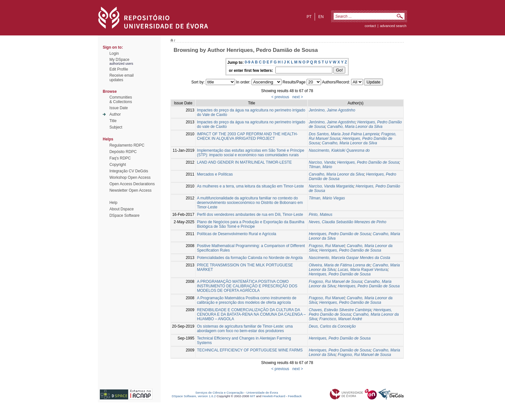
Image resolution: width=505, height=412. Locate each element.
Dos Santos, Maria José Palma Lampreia (344, 134)
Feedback (295, 396)
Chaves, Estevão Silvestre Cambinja (340, 310)
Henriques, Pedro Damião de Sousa (368, 162)
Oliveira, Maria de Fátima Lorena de (339, 265)
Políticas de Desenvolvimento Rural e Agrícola (236, 234)
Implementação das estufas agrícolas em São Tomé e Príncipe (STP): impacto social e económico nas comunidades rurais (250, 152)
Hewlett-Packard (273, 396)
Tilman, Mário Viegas (327, 198)
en (321, 16)
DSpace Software (124, 215)
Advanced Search (393, 26)
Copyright (118, 164)
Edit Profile (119, 69)
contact (370, 26)
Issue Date (119, 108)
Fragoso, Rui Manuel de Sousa (335, 281)
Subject (116, 127)
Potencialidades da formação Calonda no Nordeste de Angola (249, 257)
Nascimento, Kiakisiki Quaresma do (339, 150)
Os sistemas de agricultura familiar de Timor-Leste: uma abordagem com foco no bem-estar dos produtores (244, 328)
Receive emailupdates (122, 77)
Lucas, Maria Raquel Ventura (363, 269)
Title (113, 121)
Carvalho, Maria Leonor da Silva (354, 126)
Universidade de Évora (262, 392)
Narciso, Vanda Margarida (331, 186)
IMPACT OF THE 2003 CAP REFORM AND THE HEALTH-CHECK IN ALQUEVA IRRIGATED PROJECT (247, 136)
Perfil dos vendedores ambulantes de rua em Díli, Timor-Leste (250, 214)
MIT (252, 396)
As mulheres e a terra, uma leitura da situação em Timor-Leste (250, 186)
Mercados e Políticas (215, 174)
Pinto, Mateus (320, 214)
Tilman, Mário (320, 167)
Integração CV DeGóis (129, 171)
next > (297, 97)
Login (114, 53)
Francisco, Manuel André (340, 319)
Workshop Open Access (130, 177)
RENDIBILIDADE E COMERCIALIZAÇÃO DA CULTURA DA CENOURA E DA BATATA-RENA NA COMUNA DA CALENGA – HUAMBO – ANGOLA (251, 314)
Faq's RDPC (120, 158)
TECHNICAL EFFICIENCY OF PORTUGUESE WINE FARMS (249, 350)
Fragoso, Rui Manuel (327, 246)
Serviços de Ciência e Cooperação (219, 392)
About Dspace (122, 209)
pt (309, 16)
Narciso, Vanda (322, 162)
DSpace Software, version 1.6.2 (194, 396)
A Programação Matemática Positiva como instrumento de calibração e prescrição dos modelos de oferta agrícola (246, 300)
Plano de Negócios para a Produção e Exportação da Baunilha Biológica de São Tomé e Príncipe (250, 224)
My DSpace (119, 59)
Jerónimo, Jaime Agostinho (332, 110)
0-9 (247, 62)
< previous (280, 97)
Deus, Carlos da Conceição (332, 326)
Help (114, 202)
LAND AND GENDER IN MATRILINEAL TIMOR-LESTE (244, 162)
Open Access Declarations (132, 184)
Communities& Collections (121, 99)
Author (115, 114)
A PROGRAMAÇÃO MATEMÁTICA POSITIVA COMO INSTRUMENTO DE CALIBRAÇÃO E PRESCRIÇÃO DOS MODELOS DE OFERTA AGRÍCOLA (247, 286)
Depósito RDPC (123, 151)
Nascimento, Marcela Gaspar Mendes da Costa (349, 257)
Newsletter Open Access (131, 190)
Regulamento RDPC (127, 145)
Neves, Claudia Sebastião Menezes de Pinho (347, 222)
